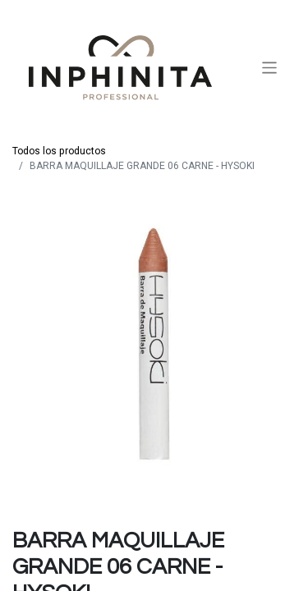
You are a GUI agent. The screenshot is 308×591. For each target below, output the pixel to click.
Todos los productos (59, 151)
